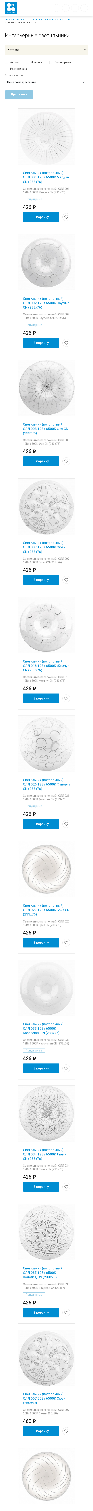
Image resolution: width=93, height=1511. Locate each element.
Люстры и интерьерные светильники (50, 19)
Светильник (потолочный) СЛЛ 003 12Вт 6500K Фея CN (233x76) (45, 393)
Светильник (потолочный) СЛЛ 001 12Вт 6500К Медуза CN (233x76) (46, 177)
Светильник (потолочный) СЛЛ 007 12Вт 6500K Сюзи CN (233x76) (44, 496)
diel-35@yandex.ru (47, 1476)
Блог (46, 1421)
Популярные (63, 62)
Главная (9, 19)
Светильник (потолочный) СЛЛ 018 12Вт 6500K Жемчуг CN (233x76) (46, 598)
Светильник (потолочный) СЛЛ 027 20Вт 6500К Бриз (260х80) (43, 1332)
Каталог (21, 19)
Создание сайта (56, 1506)
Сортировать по (14, 75)
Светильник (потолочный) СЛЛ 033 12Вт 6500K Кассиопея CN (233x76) (43, 911)
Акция (14, 62)
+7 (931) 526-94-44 (46, 1481)
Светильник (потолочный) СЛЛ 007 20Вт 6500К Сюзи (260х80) (44, 1229)
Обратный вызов (56, 8)
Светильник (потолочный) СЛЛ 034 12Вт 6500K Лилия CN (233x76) (44, 1019)
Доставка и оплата (46, 1439)
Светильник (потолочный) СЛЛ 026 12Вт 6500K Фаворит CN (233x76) (46, 700)
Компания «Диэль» (46, 1415)
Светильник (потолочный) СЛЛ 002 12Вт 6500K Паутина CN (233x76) (46, 285)
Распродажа (18, 68)
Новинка (36, 62)
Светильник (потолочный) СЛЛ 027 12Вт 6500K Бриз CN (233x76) (46, 808)
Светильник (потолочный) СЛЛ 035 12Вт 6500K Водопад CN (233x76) (43, 1121)
